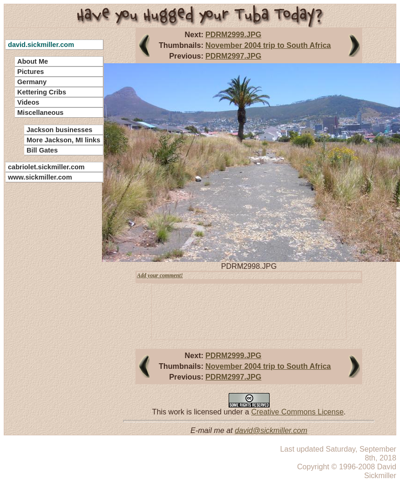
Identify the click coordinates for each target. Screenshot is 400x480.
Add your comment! (160, 275)
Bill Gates (42, 150)
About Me (32, 61)
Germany (32, 82)
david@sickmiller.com (271, 430)
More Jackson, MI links (63, 140)
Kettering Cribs (41, 92)
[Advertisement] (49, 325)
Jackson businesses (59, 129)
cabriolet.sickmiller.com (46, 167)
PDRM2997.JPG (233, 56)
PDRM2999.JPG (233, 34)
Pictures (30, 71)
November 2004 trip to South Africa (268, 45)
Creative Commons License (297, 411)
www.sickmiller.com (40, 177)
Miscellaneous (40, 112)
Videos (28, 102)
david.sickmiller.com (41, 44)
